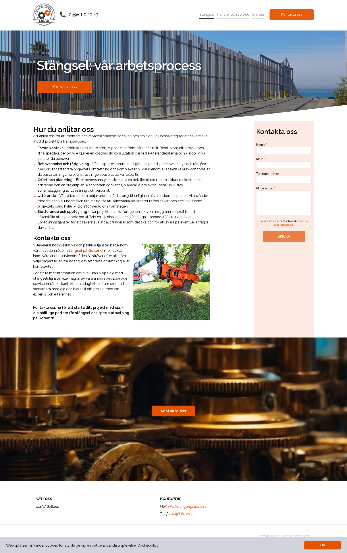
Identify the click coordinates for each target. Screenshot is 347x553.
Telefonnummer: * (284, 177)
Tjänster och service (232, 14)
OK (322, 545)
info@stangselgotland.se (187, 506)
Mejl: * (284, 162)
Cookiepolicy (148, 545)
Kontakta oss (292, 14)
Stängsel (206, 14)
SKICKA (284, 236)
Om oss (258, 14)
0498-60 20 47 (83, 14)
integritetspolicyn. (284, 224)
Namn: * (284, 148)
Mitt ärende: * (284, 201)
